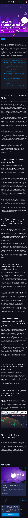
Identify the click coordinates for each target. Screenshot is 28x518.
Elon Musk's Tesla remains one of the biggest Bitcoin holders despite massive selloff (14, 66)
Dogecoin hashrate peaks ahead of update (15, 62)
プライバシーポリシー (10, 510)
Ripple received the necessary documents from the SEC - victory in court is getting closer (15, 75)
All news (24, 500)
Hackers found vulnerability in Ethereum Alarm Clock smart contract (15, 79)
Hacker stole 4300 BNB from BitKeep (14, 60)
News (3, 39)
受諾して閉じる (10, 514)
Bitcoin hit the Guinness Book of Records (15, 85)
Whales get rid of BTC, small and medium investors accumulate (15, 83)
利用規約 (3, 511)
